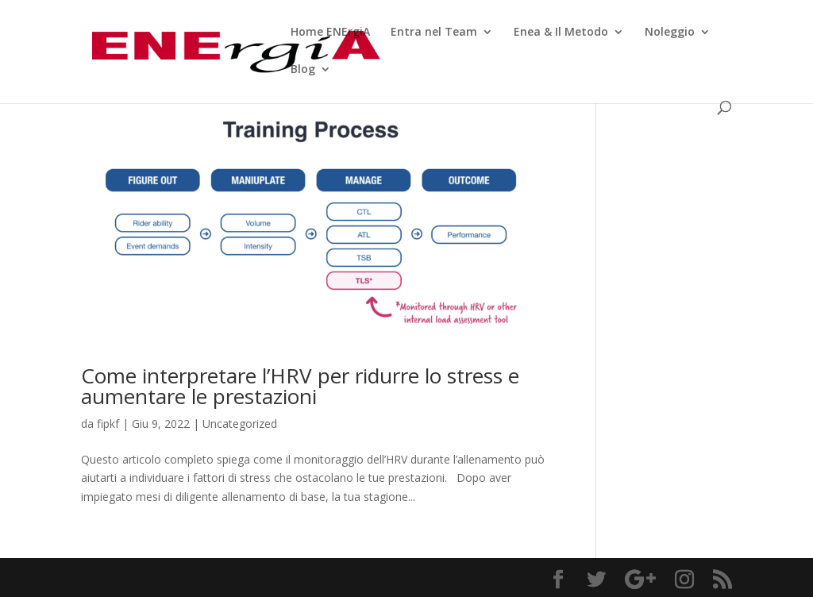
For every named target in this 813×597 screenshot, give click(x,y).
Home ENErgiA (330, 32)
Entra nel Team (434, 32)
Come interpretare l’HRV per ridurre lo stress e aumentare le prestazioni (300, 385)
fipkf (108, 423)
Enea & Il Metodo (561, 32)
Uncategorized (239, 423)
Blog (303, 70)
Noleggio (670, 32)
